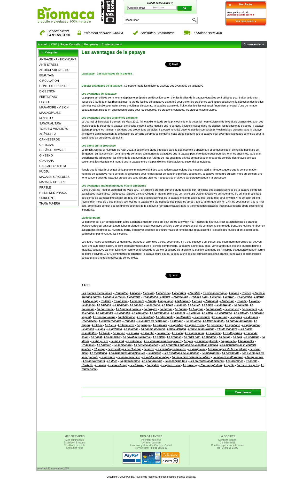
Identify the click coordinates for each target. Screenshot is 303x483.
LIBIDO (44, 102)
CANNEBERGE (49, 139)
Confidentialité (227, 442)
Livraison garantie (151, 442)
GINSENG (46, 155)
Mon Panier (245, 4)
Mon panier (91, 44)
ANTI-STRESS (49, 64)
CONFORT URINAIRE (54, 86)
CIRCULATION (49, 80)
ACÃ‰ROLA (47, 134)
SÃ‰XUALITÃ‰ (50, 123)
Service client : (151, 448)
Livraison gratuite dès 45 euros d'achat (151, 445)
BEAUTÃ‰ (46, 75)
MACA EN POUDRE (52, 182)
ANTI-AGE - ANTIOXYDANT (57, 59)
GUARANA (46, 161)
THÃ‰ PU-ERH (49, 203)
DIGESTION (47, 91)
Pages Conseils (70, 44)
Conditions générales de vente (227, 445)
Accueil (42, 44)
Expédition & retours (74, 442)
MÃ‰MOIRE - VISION (54, 107)
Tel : (227, 448)
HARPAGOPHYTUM (52, 166)
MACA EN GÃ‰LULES (54, 177)
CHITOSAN (46, 145)
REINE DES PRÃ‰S (53, 193)
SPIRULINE (47, 198)
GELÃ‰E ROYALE (51, 150)
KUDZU (44, 171)
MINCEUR (46, 118)
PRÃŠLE (45, 187)
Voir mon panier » (246, 21)
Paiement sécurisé (151, 440)
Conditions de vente (74, 445)
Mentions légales (227, 440)
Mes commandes (74, 440)
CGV (54, 44)
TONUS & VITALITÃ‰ (54, 129)
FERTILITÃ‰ (48, 96)
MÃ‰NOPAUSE (50, 113)
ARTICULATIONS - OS (54, 70)
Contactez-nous (112, 44)
